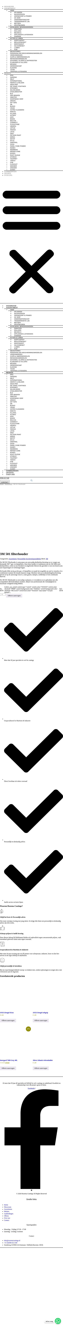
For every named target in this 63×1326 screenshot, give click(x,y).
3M (47, 559)
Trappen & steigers (18, 71)
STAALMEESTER (16, 92)
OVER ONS (8, 175)
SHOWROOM (9, 6)
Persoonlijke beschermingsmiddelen (26, 53)
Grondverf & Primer (23, 16)
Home (2, 484)
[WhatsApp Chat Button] (58, 1321)
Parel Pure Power (18, 146)
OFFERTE (7, 173)
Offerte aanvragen (14, 595)
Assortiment (8, 484)
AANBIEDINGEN (10, 171)
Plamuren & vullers (18, 62)
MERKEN (7, 73)
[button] (31, 240)
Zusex (12, 169)
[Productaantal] (3, 594)
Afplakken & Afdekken (23, 34)
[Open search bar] (32, 480)
